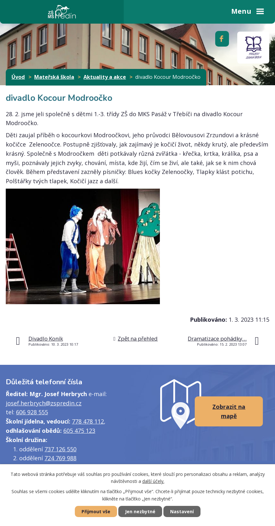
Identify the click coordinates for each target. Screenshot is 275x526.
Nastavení (182, 511)
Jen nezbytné (140, 511)
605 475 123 (79, 430)
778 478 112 (88, 421)
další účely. (153, 481)
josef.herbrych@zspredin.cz (44, 403)
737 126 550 (60, 449)
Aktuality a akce (104, 76)
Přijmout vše (96, 511)
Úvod (18, 76)
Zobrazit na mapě (228, 411)
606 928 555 (32, 412)
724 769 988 (60, 458)
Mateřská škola (54, 76)
